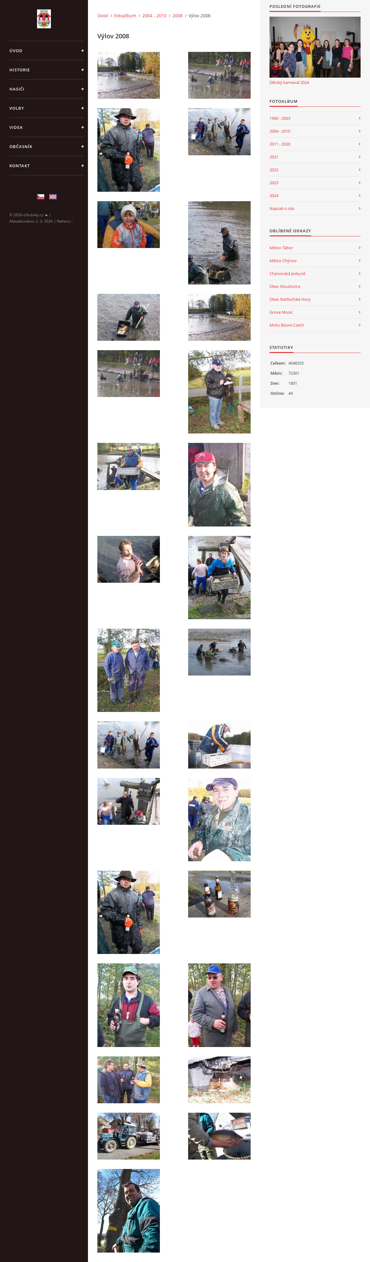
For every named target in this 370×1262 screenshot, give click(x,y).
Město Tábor (281, 248)
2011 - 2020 (279, 144)
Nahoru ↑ (65, 221)
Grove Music (281, 312)
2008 (177, 16)
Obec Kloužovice (284, 286)
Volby (16, 108)
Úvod (16, 50)
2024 (273, 195)
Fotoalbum (125, 16)
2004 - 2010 (154, 16)
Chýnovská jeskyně (287, 273)
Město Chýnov (283, 260)
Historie (19, 70)
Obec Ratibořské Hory (290, 299)
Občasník (20, 146)
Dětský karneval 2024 (289, 82)
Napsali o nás (281, 208)
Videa (16, 127)
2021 (273, 157)
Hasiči (16, 89)
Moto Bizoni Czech (286, 325)
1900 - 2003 (279, 118)
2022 (273, 170)
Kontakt (19, 165)
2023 (273, 182)
